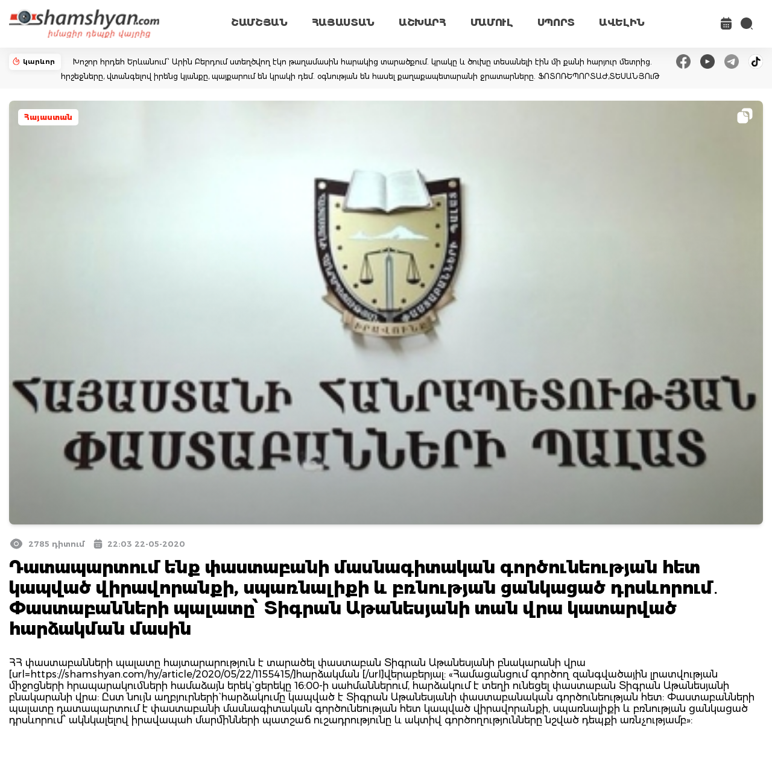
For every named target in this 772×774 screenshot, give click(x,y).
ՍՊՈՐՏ (556, 22)
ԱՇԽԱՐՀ (422, 22)
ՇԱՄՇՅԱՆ (259, 22)
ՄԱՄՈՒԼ (491, 22)
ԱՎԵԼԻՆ (622, 22)
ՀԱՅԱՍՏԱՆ (343, 22)
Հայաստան (48, 117)
